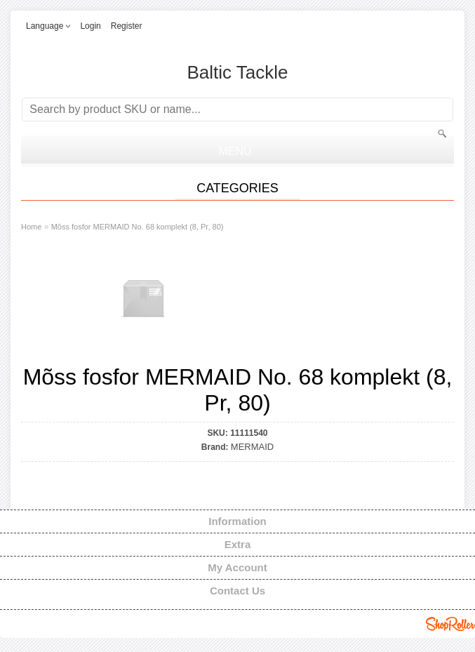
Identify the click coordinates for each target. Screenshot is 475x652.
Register (126, 26)
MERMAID (252, 446)
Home (31, 226)
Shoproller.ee (450, 624)
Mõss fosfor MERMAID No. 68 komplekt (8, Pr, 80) (137, 226)
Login (90, 26)
